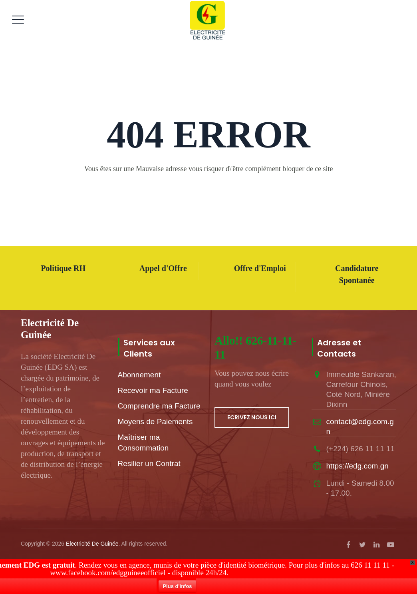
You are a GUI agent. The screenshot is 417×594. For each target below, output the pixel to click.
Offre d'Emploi (260, 268)
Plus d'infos (178, 586)
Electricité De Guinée (92, 543)
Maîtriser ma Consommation (143, 442)
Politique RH (63, 268)
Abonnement (139, 375)
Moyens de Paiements (155, 421)
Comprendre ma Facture (159, 406)
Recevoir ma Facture (153, 390)
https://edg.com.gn (357, 466)
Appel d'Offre (163, 268)
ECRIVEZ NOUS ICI (251, 417)
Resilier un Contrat (149, 463)
